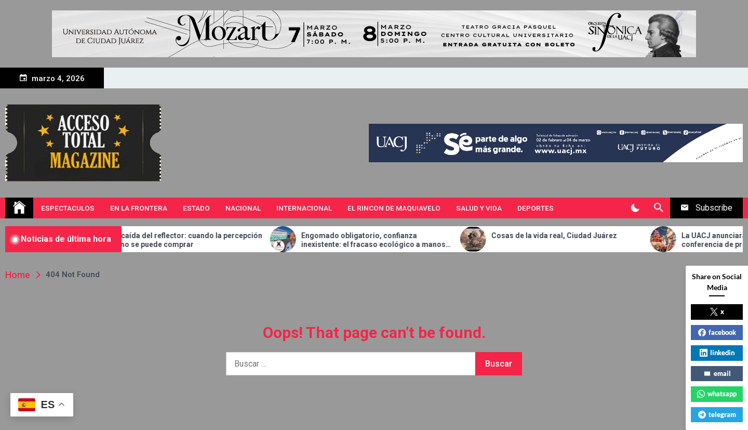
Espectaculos (68, 208)
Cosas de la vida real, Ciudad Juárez (570, 235)
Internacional (304, 208)
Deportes (535, 208)
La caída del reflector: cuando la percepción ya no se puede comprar (202, 240)
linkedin (717, 352)
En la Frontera (138, 208)
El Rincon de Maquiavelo (394, 208)
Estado (196, 208)
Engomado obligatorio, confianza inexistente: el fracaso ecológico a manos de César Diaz (389, 240)
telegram (717, 414)
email (717, 373)
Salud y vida (479, 208)
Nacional (243, 208)
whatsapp (717, 393)
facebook (717, 332)
